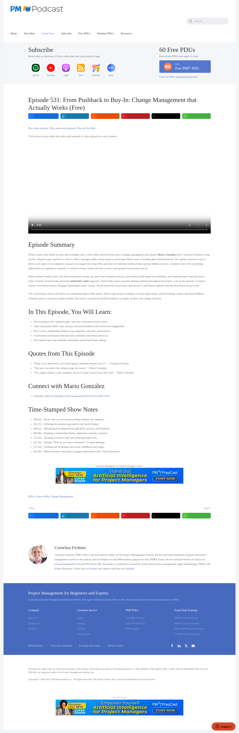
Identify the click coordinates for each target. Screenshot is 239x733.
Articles (81, 628)
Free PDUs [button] (84, 33)
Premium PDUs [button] (105, 33)
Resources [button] (126, 33)
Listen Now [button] (48, 33)
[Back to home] (37, 9)
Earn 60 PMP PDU (136, 623)
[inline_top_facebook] (43, 116)
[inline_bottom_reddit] (105, 515)
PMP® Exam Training (186, 618)
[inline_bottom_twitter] (166, 515)
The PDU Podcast (135, 618)
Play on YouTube (86, 128)
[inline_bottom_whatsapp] (196, 515)
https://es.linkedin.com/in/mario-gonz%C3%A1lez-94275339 (77, 396)
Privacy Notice (116, 645)
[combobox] (207, 21)
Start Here (29, 33)
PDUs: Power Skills (38, 496)
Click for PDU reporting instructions (178, 76)
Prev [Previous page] (32, 508)
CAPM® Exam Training (187, 634)
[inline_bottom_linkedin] (75, 515)
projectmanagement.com (68, 564)
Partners (32, 628)
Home (14, 33)
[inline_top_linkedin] (75, 116)
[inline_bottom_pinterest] (135, 515)
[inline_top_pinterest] (135, 116)
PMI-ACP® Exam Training (189, 628)
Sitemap (81, 623)
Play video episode (38, 128)
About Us (33, 618)
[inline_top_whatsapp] (196, 116)
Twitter (93, 568)
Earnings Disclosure (90, 645)
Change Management (62, 496)
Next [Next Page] (207, 508)
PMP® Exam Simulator (187, 623)
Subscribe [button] (66, 33)
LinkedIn (129, 568)
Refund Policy (35, 645)
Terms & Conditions (61, 645)
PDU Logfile (132, 628)
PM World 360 (93, 564)
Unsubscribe (83, 634)
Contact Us (34, 623)
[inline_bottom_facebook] (43, 515)
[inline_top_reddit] (105, 116)
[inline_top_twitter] (166, 116)
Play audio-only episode (62, 128)
